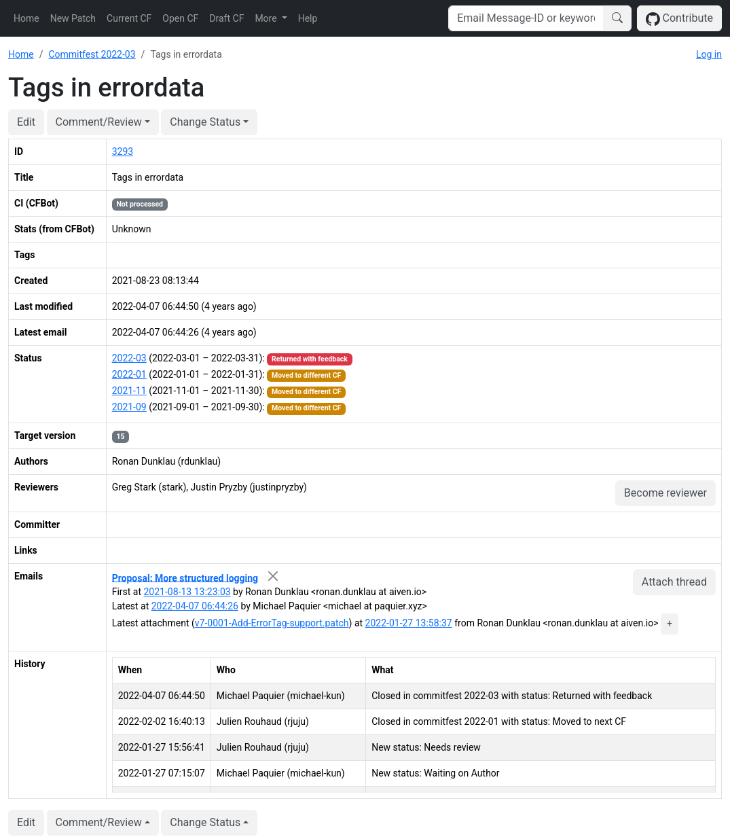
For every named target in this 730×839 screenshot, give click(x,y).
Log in (709, 54)
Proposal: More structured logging (185, 577)
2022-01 (129, 374)
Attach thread (674, 581)
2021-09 (129, 406)
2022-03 (129, 358)
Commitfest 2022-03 (91, 54)
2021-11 (129, 390)
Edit (26, 121)
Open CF (180, 18)
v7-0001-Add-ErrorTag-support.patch (272, 623)
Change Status (205, 121)
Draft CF (226, 18)
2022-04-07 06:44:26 (194, 606)
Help (308, 18)
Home (26, 18)
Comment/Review (99, 121)
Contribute (679, 19)
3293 (122, 151)
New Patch (73, 18)
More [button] (267, 18)
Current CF (129, 18)
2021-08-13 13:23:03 (186, 591)
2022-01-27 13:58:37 (408, 623)
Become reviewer (665, 492)
